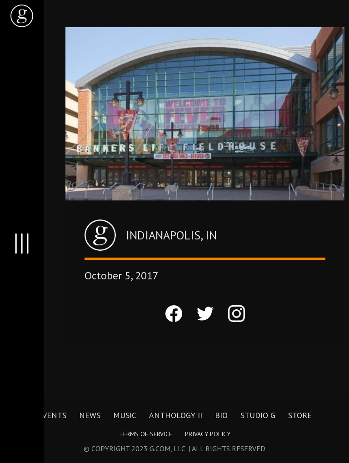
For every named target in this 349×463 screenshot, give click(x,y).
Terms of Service (145, 434)
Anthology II (175, 415)
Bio (221, 415)
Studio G (257, 415)
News (89, 415)
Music (124, 415)
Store (300, 415)
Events (52, 415)
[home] (21, 16)
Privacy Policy (207, 434)
